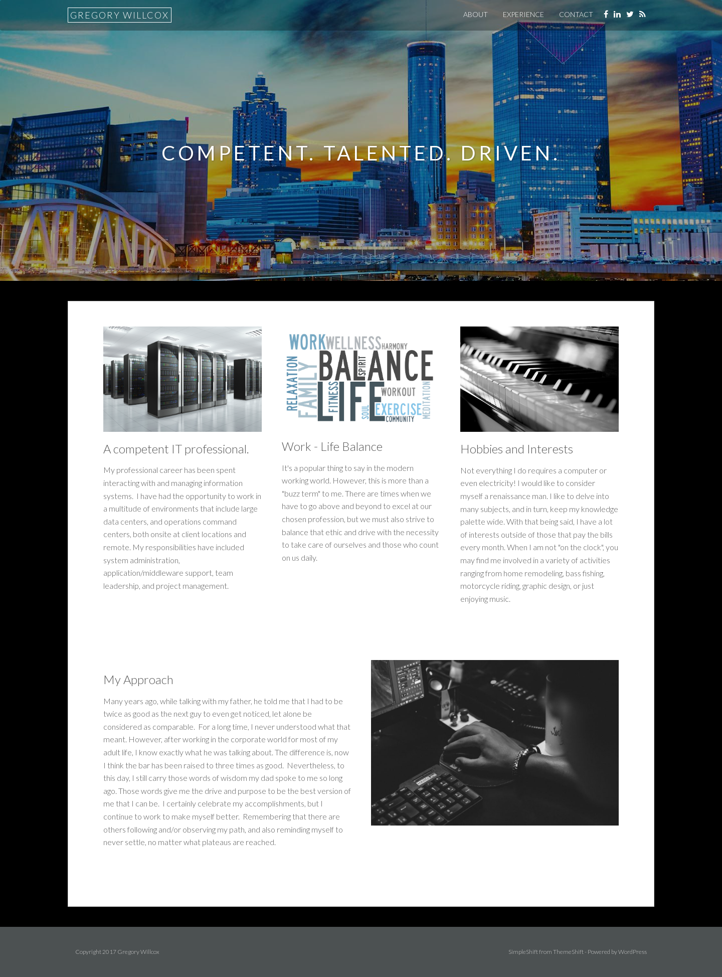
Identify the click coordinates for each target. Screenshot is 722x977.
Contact (576, 14)
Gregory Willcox (119, 15)
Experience (523, 14)
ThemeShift (568, 951)
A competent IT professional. (176, 448)
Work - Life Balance (332, 446)
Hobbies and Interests (516, 448)
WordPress (632, 951)
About (475, 14)
